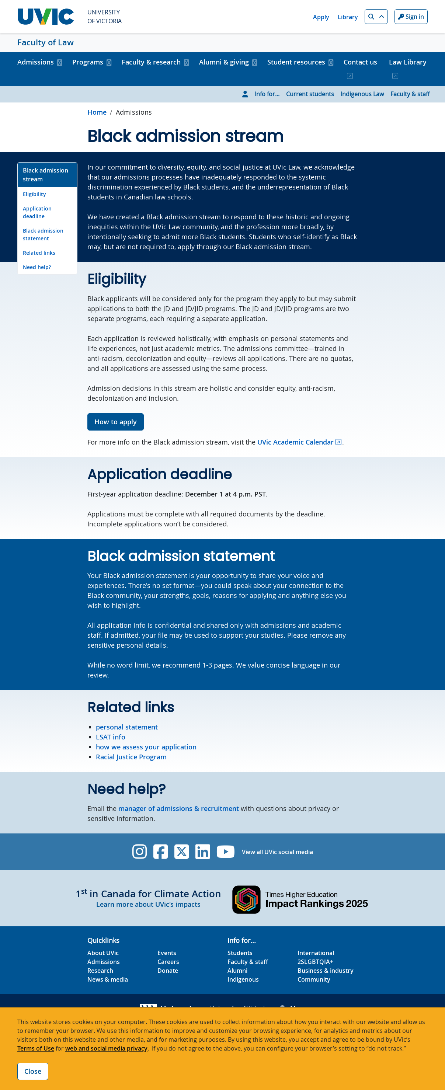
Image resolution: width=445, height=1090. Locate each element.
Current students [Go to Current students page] (310, 94)
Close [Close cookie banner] (32, 1071)
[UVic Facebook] (160, 851)
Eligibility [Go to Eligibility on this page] (34, 194)
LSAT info (110, 736)
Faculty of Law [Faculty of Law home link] (45, 42)
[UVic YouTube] (225, 851)
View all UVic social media (277, 852)
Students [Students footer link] (240, 953)
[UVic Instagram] (139, 851)
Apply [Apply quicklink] (321, 17)
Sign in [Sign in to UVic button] (411, 17)
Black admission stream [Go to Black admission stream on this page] (45, 174)
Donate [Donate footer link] (167, 971)
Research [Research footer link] (100, 971)
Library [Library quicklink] (348, 17)
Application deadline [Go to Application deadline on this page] (37, 212)
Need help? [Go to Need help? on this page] (37, 267)
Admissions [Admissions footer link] (103, 962)
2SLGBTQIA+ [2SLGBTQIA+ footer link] (315, 962)
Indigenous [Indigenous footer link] (243, 979)
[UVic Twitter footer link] (181, 851)
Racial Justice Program (131, 756)
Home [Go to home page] (97, 112)
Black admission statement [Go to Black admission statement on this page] (43, 234)
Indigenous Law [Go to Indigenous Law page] (362, 94)
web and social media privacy (106, 1048)
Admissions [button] (35, 62)
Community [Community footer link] (314, 979)
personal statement (127, 726)
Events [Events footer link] (166, 953)
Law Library (408, 62)
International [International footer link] (316, 953)
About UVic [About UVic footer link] (103, 953)
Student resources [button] (296, 62)
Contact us (360, 62)
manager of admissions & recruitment (178, 808)
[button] (376, 16)
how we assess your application (146, 746)
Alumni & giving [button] (224, 62)
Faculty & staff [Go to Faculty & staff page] (410, 94)
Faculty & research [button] (151, 62)
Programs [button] (87, 62)
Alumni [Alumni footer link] (237, 971)
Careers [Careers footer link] (168, 962)
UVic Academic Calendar (295, 442)
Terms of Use (35, 1048)
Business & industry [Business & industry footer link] (326, 971)
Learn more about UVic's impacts (148, 904)
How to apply (115, 421)
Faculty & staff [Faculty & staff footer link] (247, 962)
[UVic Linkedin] (202, 851)
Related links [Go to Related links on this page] (39, 252)
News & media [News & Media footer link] (107, 979)
